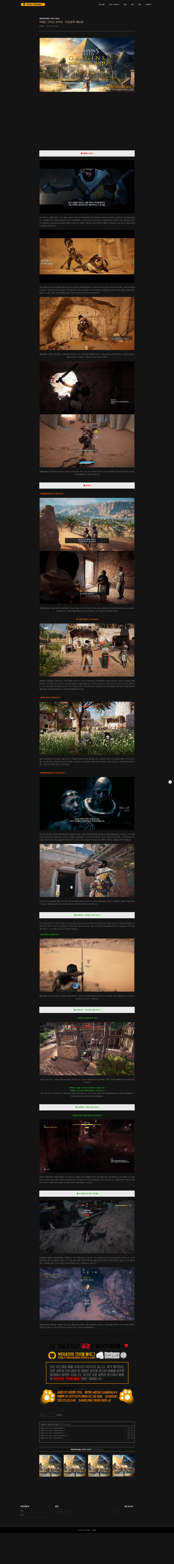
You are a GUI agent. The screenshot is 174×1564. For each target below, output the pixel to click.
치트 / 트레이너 (114, 4)
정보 (125, 4)
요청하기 (148, 4)
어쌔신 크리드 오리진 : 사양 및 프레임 (51, 1469)
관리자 (94, 1561)
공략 (139, 4)
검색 (117, 1543)
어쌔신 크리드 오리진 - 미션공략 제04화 (52, 1459)
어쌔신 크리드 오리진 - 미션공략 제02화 (52, 1464)
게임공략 (43, 1455)
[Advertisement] (87, 1422)
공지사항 (102, 4)
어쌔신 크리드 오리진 (53, 1455)
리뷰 (132, 4)
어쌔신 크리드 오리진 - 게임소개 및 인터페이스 (53, 1466)
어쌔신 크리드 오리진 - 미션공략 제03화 (52, 1461)
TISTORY (87, 1561)
